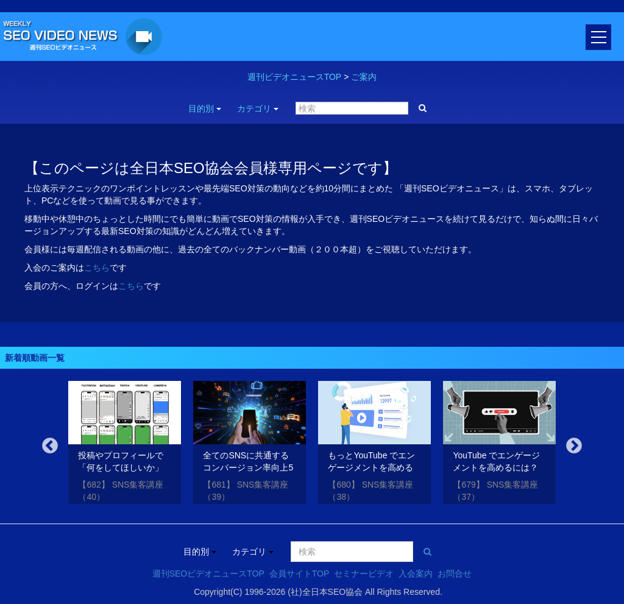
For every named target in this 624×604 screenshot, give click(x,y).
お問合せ (455, 573)
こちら (97, 267)
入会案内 (416, 573)
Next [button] (574, 446)
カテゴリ (257, 108)
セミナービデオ (364, 573)
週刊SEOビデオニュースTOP (208, 573)
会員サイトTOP (299, 573)
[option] (124, 444)
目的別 (204, 108)
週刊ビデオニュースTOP (294, 77)
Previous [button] (50, 446)
